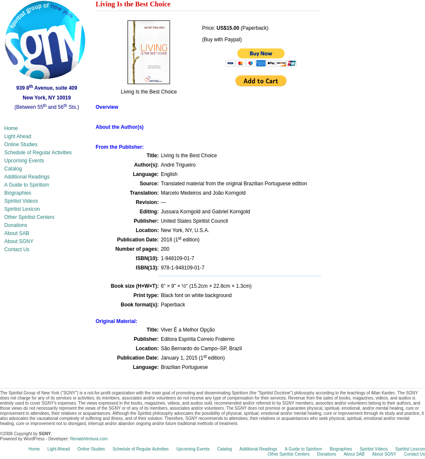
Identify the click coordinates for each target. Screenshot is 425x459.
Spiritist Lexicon (22, 209)
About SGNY (19, 241)
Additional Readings (27, 177)
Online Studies (20, 144)
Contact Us (16, 249)
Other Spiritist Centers (29, 217)
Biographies (17, 193)
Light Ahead (17, 136)
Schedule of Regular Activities (38, 153)
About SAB (16, 233)
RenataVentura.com (89, 438)
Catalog (13, 169)
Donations (15, 225)
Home (11, 128)
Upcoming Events (24, 161)
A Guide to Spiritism (26, 185)
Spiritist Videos (21, 201)
